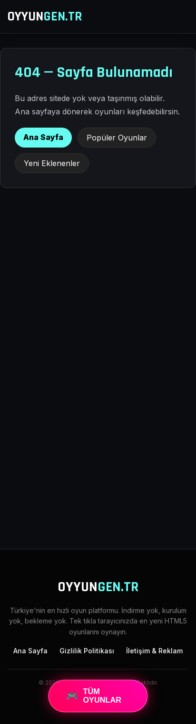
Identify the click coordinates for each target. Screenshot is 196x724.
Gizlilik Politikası (86, 651)
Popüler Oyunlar (117, 137)
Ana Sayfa (43, 137)
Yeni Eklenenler (52, 163)
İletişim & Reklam (154, 651)
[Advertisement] (98, 431)
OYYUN (44, 16)
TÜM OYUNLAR (93, 696)
